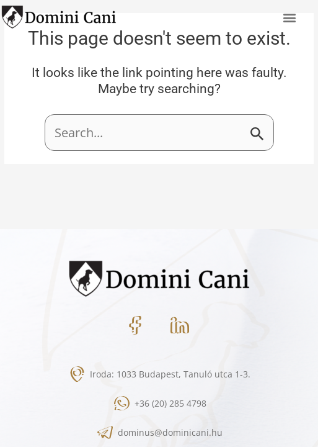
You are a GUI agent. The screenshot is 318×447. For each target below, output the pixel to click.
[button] (289, 17)
